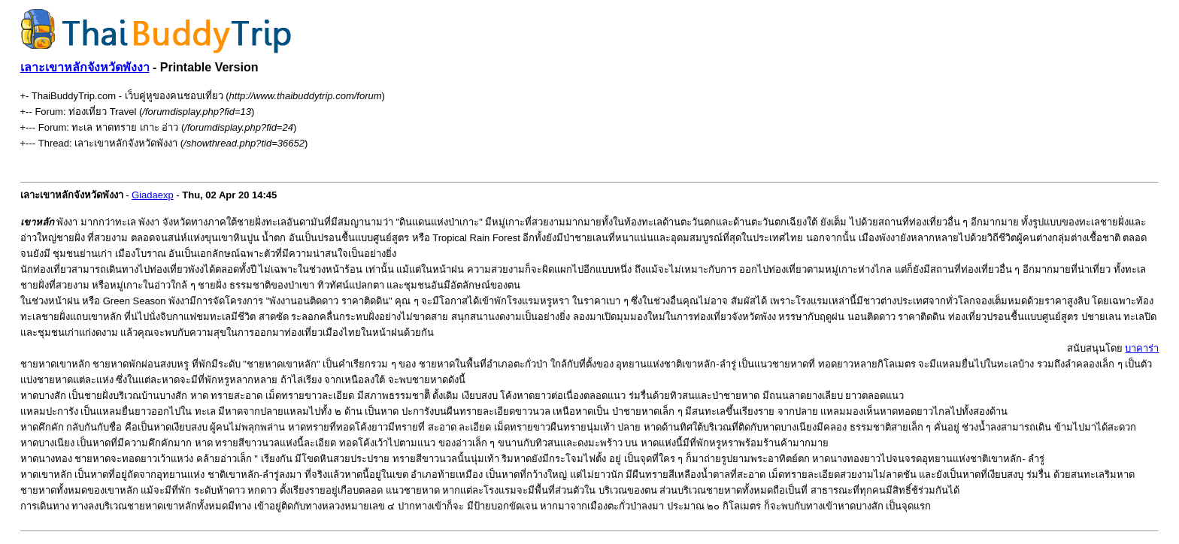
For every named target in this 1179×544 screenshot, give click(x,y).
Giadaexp (153, 195)
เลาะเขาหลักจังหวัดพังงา (85, 67)
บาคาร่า (1142, 348)
